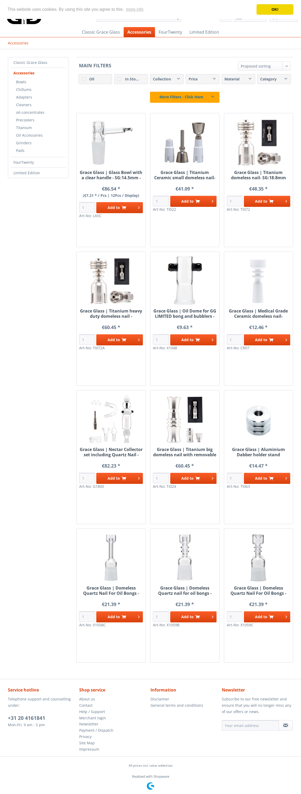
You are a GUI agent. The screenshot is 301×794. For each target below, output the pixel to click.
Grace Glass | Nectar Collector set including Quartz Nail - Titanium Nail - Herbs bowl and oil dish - (111, 452)
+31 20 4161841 (26, 718)
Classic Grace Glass (30, 62)
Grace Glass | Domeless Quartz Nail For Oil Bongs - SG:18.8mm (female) (111, 590)
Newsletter (88, 723)
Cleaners (24, 104)
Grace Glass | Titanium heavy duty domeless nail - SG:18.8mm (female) (111, 313)
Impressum (89, 749)
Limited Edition (26, 172)
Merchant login (92, 717)
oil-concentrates (30, 112)
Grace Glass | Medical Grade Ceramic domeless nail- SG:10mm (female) (258, 313)
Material (231, 78)
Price (193, 78)
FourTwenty (23, 162)
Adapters (24, 97)
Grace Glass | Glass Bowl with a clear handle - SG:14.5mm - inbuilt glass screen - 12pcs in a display (111, 175)
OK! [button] (275, 9)
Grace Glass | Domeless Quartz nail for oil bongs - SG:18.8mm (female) (185, 590)
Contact (86, 705)
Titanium (24, 127)
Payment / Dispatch (96, 730)
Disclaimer (159, 698)
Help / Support (92, 711)
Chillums (24, 89)
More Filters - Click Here (181, 96)
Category (268, 78)
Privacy (85, 736)
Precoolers (25, 119)
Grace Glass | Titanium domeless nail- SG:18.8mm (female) (258, 175)
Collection (162, 78)
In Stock (132, 78)
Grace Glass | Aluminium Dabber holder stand (258, 452)
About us (87, 698)
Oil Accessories (29, 135)
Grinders (24, 142)
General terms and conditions (176, 705)
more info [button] (134, 9)
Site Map (87, 742)
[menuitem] (101, 32)
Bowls (21, 81)
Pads (20, 150)
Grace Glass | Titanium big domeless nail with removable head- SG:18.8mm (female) (184, 452)
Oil (91, 78)
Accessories (23, 72)
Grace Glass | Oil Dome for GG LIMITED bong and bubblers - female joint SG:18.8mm (184, 313)
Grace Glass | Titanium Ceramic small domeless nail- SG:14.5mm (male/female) (184, 175)
